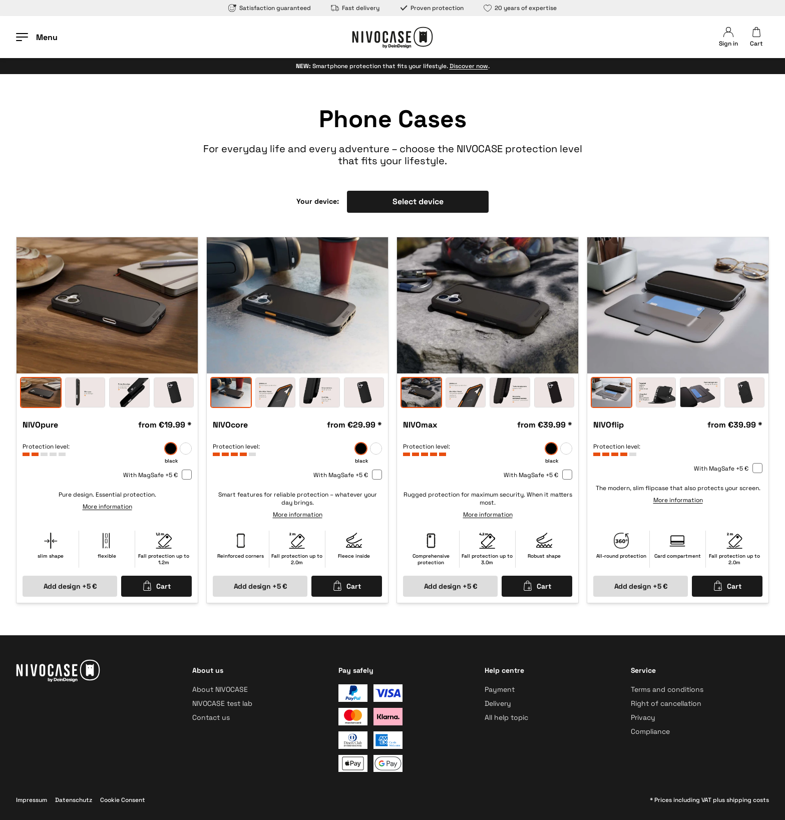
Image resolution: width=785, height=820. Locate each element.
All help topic (506, 717)
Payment (500, 689)
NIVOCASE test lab (222, 703)
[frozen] (186, 449)
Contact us (211, 717)
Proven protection (432, 8)
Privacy (643, 717)
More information (107, 507)
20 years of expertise (520, 8)
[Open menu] (37, 37)
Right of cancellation (666, 703)
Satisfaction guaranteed (269, 8)
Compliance (650, 731)
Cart (156, 586)
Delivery (498, 703)
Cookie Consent (122, 800)
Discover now (469, 66)
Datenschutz (73, 800)
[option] (107, 305)
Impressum (31, 800)
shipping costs (747, 800)
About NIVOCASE (220, 689)
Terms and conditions (667, 689)
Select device (418, 201)
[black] (171, 449)
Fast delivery (355, 8)
